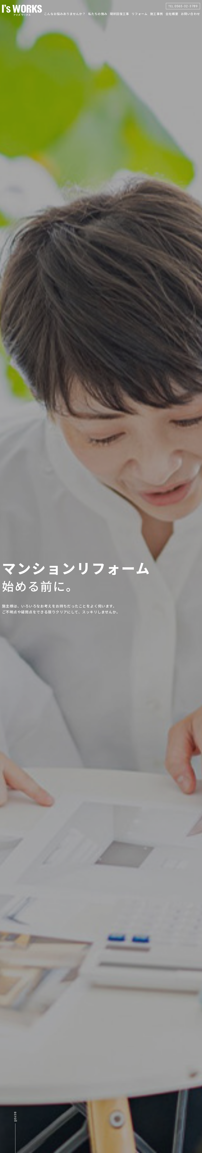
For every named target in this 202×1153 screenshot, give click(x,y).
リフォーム (140, 14)
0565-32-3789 (183, 6)
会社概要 (172, 14)
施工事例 (156, 14)
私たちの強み (97, 14)
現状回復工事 (119, 14)
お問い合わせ (190, 14)
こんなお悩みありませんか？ (65, 14)
